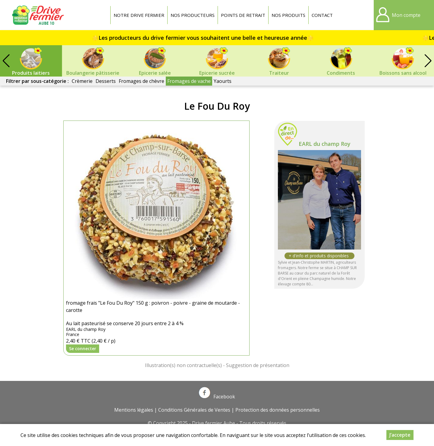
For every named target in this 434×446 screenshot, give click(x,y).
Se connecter (82, 348)
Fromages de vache (189, 81)
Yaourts (222, 81)
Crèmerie (82, 81)
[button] (428, 61)
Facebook (217, 396)
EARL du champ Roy (325, 143)
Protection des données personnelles (277, 410)
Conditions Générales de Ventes (194, 410)
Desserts (106, 81)
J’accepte (399, 435)
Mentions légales (133, 410)
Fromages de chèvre (141, 81)
